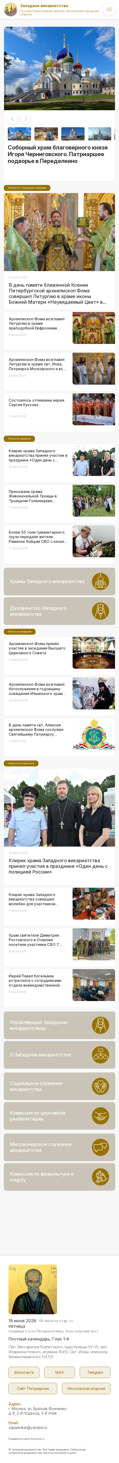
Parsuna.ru (37, 1439)
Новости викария (19, 631)
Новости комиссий (21, 763)
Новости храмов (19, 438)
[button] (12, 118)
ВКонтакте (24, 1372)
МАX (59, 1372)
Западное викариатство (44, 5)
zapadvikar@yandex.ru (27, 1427)
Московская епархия (86, 1388)
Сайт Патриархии (33, 1388)
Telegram (95, 1372)
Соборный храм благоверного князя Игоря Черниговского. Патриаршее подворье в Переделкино (58, 154)
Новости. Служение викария (27, 187)
